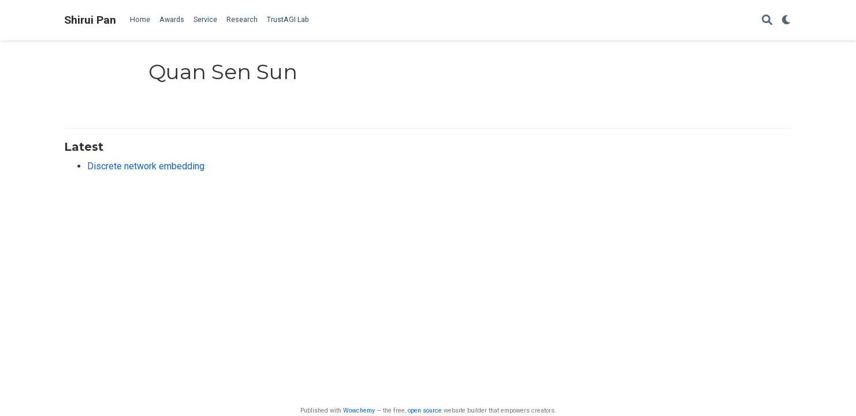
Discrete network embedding (145, 166)
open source (425, 410)
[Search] (767, 20)
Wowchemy (359, 410)
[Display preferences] (786, 20)
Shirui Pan (90, 20)
